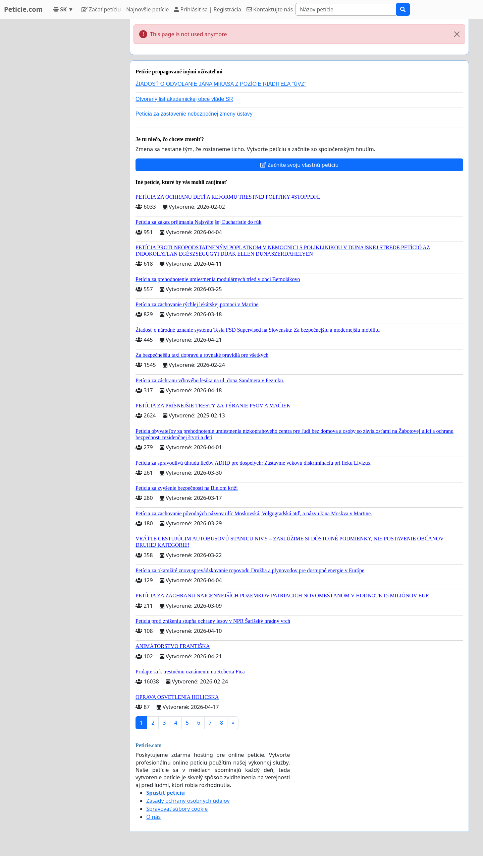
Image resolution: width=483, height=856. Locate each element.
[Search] (346, 9)
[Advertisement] (64, 119)
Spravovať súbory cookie (177, 808)
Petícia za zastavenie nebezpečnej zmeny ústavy (194, 114)
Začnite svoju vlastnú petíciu (299, 165)
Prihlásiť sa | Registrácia (207, 9)
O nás (153, 816)
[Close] (457, 34)
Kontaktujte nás (270, 9)
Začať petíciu (101, 9)
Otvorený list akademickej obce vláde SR (184, 99)
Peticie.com (23, 9)
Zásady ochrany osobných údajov (188, 800)
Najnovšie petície (147, 9)
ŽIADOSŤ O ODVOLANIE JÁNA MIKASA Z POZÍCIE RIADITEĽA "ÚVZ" (221, 84)
